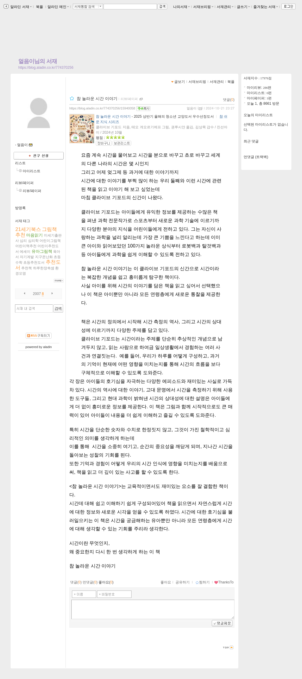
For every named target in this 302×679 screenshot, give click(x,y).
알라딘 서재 (20, 7)
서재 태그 (22, 221)
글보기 (179, 82)
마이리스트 (31, 171)
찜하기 (202, 582)
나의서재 (181, 7)
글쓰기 (243, 7)
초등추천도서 (34, 262)
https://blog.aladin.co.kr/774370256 (45, 67)
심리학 (33, 241)
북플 (39, 7)
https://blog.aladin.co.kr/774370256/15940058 (102, 108)
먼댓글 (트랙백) (256, 157)
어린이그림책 (50, 241)
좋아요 (165, 582)
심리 (23, 241)
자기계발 (27, 257)
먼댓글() (90, 582)
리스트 (20, 163)
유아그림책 (42, 251)
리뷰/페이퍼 (24, 183)
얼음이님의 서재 (37, 61)
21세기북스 (28, 229)
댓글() (228, 100)
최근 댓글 (251, 141)
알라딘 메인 (57, 7)
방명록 (20, 208)
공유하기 (182, 582)
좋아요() (106, 582)
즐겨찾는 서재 (265, 7)
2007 (37, 294)
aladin (47, 347)
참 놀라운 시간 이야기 (97, 98)
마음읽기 (34, 235)
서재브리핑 (203, 7)
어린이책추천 (26, 246)
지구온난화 (44, 257)
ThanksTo (224, 582)
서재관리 (225, 7)
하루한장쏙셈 (43, 268)
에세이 (25, 252)
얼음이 (191, 108)
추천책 (26, 268)
